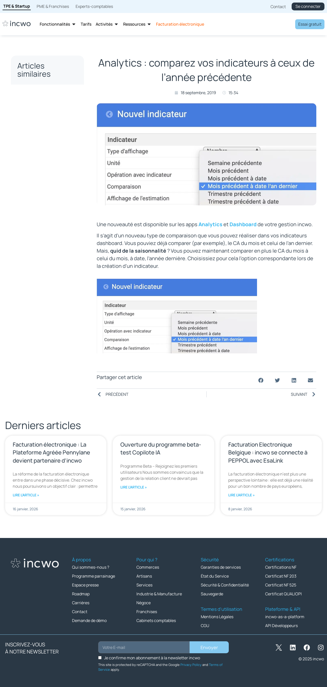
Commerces (147, 567)
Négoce (143, 603)
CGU (205, 625)
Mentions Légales (217, 616)
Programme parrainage (93, 576)
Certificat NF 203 (280, 576)
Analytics (210, 224)
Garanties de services (221, 567)
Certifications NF (280, 567)
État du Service (215, 576)
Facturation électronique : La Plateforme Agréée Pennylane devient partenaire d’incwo (51, 452)
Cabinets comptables (156, 620)
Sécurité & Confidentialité (225, 585)
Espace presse (85, 585)
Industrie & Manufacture (159, 594)
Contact (79, 611)
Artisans (144, 576)
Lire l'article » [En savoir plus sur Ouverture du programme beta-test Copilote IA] (133, 487)
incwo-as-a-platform (284, 616)
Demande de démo (89, 620)
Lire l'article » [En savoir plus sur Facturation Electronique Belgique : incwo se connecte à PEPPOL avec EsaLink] (241, 495)
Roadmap (81, 594)
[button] (261, 380)
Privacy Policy (191, 664)
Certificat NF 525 (280, 585)
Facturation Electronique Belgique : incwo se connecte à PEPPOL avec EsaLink (267, 452)
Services (144, 585)
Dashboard (243, 224)
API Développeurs (281, 625)
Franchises (146, 611)
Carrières (80, 603)
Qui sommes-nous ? (90, 567)
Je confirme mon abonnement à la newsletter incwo (152, 658)
